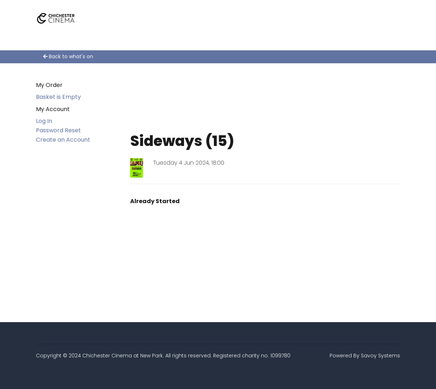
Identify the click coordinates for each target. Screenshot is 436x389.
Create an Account (63, 140)
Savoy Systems (380, 355)
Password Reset (58, 130)
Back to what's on (68, 56)
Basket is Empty (58, 97)
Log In (44, 121)
